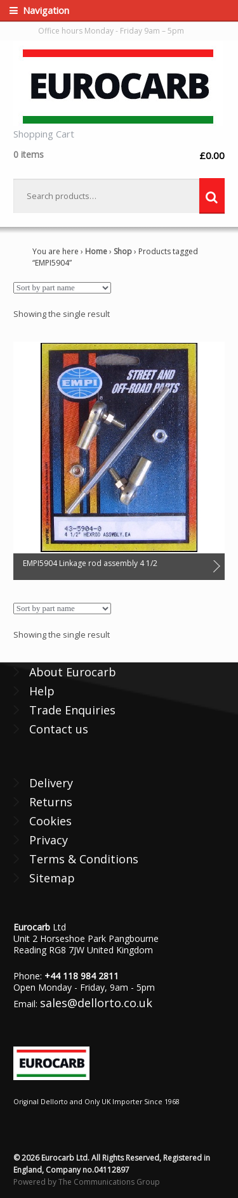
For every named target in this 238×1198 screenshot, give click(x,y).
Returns (50, 801)
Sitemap (52, 878)
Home (96, 251)
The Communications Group (109, 1181)
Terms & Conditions (83, 858)
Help (42, 691)
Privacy (48, 839)
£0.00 (119, 155)
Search (212, 196)
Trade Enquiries (72, 710)
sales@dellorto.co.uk (96, 1002)
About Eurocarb (72, 672)
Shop (123, 251)
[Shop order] (62, 287)
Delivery (51, 782)
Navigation (46, 10)
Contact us (58, 729)
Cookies (50, 820)
